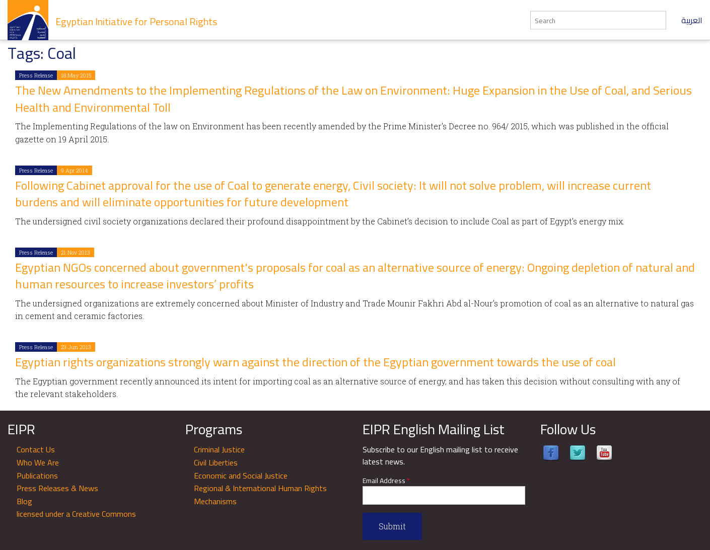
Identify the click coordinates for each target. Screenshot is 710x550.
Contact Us (36, 449)
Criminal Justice (219, 449)
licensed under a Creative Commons (76, 513)
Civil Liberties (216, 462)
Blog (24, 501)
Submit (392, 526)
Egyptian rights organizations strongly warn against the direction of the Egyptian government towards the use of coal (315, 362)
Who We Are (38, 462)
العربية (691, 20)
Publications (37, 475)
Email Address (386, 481)
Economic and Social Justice (241, 475)
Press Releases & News (57, 488)
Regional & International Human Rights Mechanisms (260, 495)
